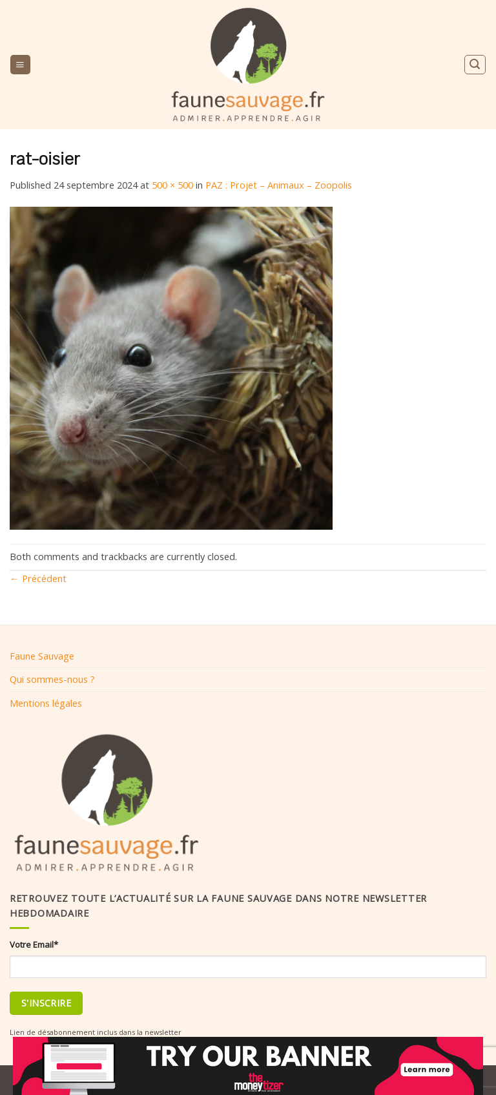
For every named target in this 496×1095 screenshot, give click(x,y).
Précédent (38, 578)
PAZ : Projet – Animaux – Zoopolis (278, 184)
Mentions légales (46, 702)
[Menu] (20, 64)
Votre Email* (34, 944)
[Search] (474, 64)
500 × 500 (172, 184)
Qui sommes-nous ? (52, 679)
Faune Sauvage (42, 655)
